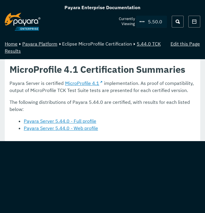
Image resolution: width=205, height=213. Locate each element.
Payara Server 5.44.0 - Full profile (60, 121)
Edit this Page (185, 44)
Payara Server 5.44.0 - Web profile (61, 128)
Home (11, 44)
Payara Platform (39, 44)
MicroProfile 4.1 (82, 83)
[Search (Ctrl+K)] (178, 22)
